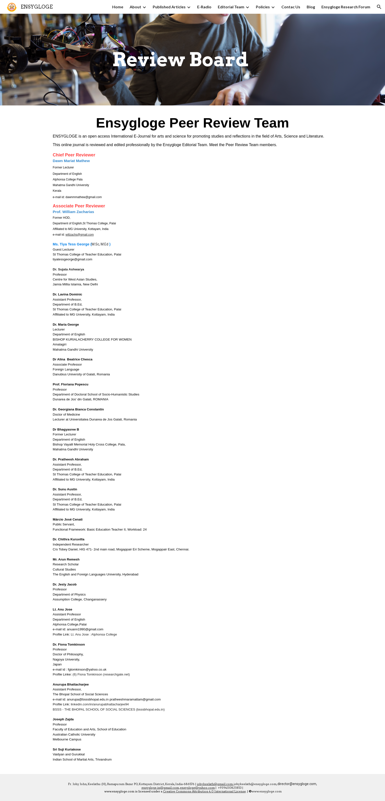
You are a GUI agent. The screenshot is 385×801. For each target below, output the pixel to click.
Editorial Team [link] (231, 6)
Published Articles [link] (169, 6)
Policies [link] (263, 6)
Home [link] (117, 6)
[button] (379, 7)
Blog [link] (311, 6)
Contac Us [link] (290, 6)
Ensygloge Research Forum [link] (345, 6)
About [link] (135, 6)
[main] (180, 59)
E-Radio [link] (204, 6)
